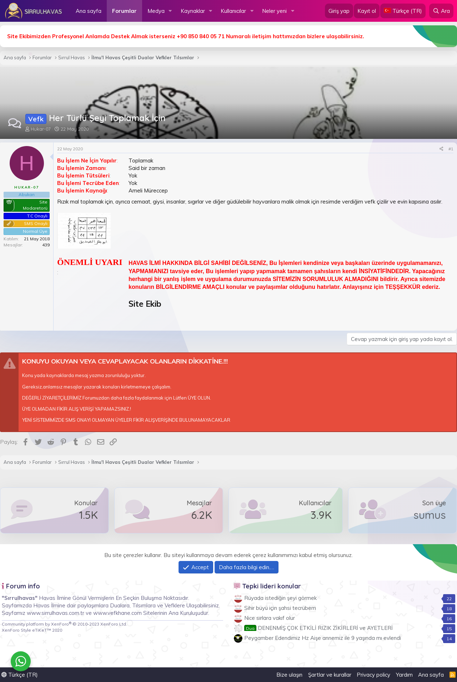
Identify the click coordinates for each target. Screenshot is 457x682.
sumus (429, 515)
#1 (450, 148)
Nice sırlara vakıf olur (269, 618)
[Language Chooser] (403, 11)
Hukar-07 (41, 129)
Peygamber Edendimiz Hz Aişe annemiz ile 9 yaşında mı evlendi (322, 638)
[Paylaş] (441, 149)
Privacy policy (373, 674)
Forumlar (124, 10)
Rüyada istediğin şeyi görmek (280, 598)
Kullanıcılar (233, 10)
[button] (170, 11)
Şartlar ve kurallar (329, 674)
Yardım (404, 674)
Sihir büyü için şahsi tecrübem (280, 608)
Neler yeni (274, 10)
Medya (156, 10)
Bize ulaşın (289, 674)
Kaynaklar (193, 10)
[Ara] (441, 11)
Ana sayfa (88, 10)
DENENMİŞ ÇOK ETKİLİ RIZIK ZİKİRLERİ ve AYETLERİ (318, 628)
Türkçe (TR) (19, 674)
